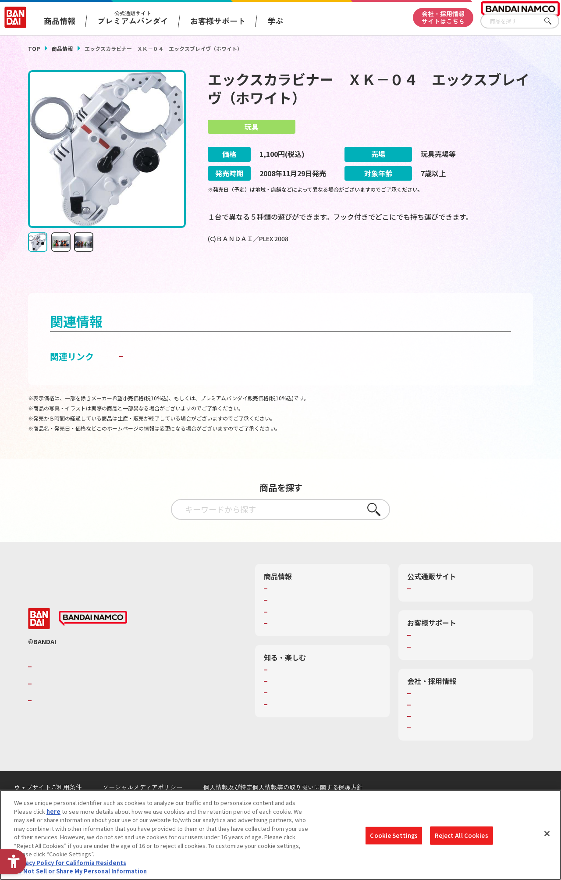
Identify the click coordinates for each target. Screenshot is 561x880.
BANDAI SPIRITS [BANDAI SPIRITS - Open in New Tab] (61, 722)
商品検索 (281, 610)
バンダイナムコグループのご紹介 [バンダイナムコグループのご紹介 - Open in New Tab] (86, 688)
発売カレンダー (290, 622)
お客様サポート (217, 21)
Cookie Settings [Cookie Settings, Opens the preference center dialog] (394, 835)
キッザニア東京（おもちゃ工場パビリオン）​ (321, 718)
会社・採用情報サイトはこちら (443, 17)
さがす (552, 21)
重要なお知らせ (433, 668)
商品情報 (62, 48)
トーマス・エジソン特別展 (304, 702)
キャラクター (287, 633)
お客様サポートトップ (441, 657)
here (53, 811)
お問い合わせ (430, 749)
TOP (34, 48)
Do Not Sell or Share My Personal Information (80, 871)
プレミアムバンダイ (439, 610)
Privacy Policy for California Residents (70, 863)
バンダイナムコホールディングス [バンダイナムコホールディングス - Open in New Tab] (86, 705)
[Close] (547, 834)
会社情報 (424, 715)
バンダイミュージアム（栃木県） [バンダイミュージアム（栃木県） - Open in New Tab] (312, 733)
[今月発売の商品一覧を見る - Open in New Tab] (455, 274)
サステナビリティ (435, 737)
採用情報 (424, 726)
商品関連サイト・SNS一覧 (304, 644)
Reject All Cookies (461, 835)
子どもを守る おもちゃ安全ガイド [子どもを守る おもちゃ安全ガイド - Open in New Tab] (192, 377)
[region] (280, 835)
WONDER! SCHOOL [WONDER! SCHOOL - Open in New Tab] (294, 691)
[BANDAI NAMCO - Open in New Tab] (93, 640)
